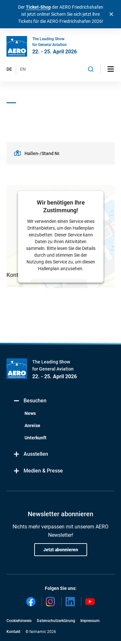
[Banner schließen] (111, 14)
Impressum (89, 620)
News (30, 413)
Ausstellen (30, 454)
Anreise (32, 425)
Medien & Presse (38, 471)
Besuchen (29, 401)
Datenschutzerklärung (56, 620)
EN (23, 69)
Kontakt (13, 631)
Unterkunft (35, 437)
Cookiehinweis (19, 620)
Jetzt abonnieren (60, 549)
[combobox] (90, 69)
